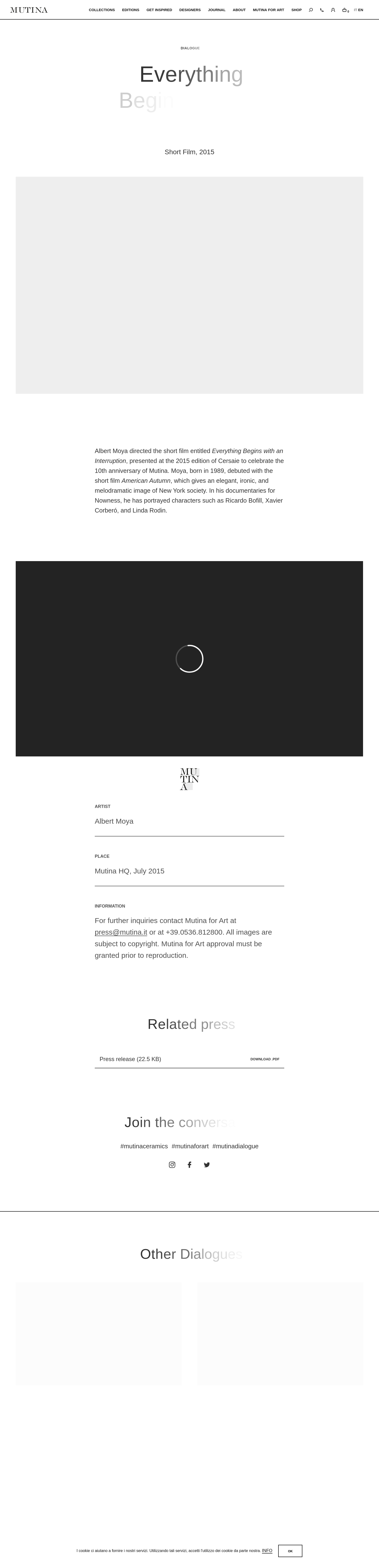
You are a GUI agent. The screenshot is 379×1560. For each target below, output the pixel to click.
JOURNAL (217, 10)
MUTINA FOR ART (268, 10)
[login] (333, 9)
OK (290, 1551)
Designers (190, 10)
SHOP (297, 10)
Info (267, 1550)
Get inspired (160, 10)
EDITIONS (131, 10)
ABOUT (239, 10)
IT (355, 10)
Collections (102, 10)
